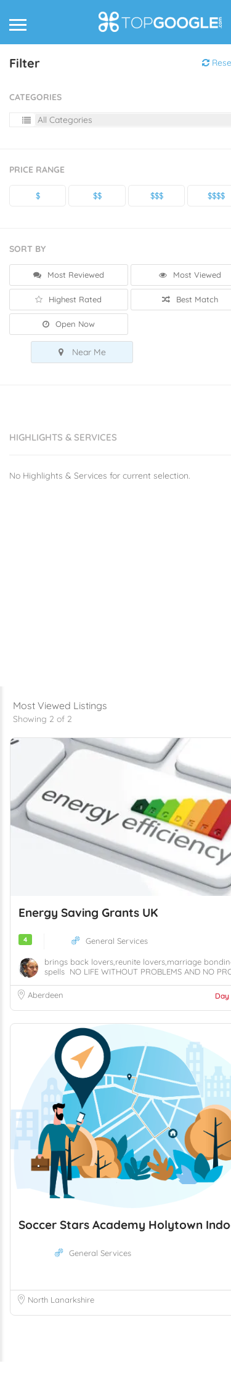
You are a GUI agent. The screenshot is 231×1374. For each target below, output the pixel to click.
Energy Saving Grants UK (88, 924)
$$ (97, 195)
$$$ (156, 195)
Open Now (69, 324)
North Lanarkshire (61, 1312)
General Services (117, 953)
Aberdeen (45, 1007)
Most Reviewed (68, 275)
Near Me (82, 352)
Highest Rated (68, 299)
